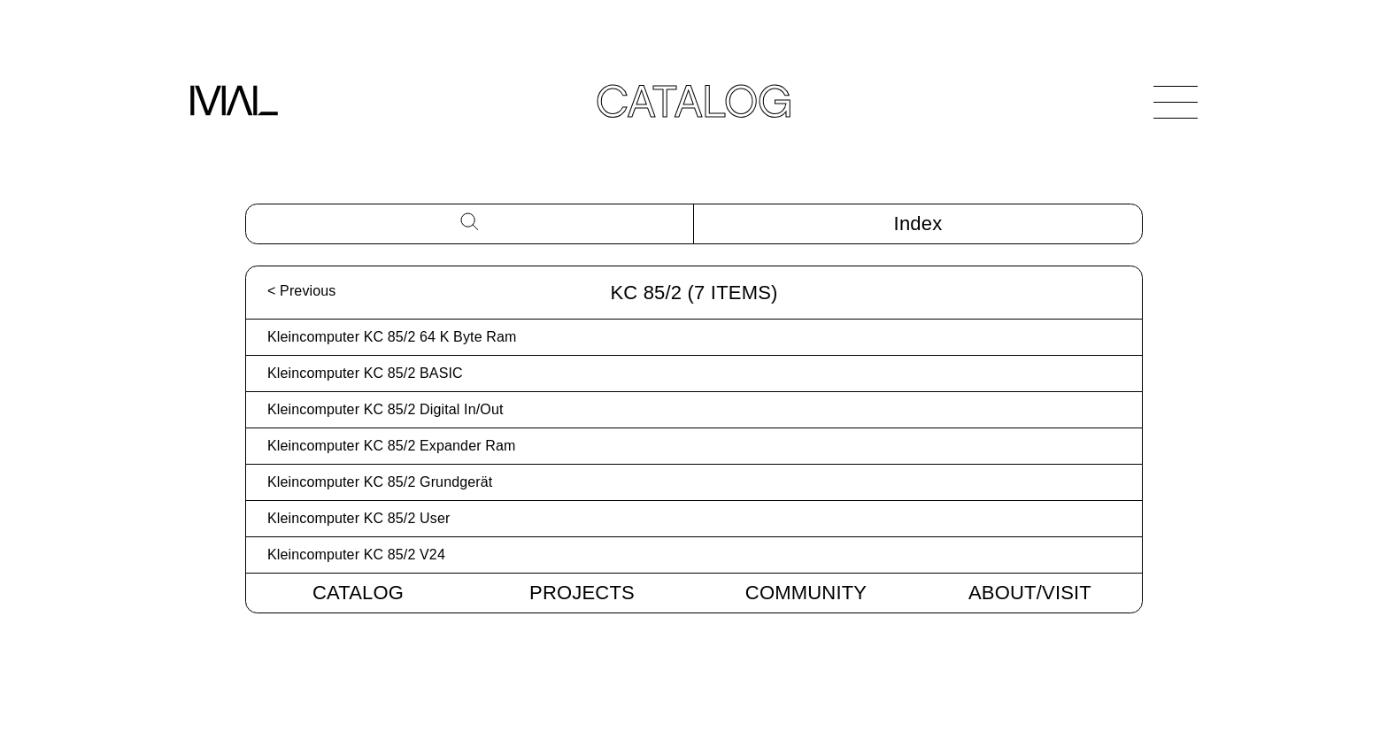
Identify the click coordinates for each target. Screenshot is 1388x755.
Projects (582, 593)
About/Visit (1029, 593)
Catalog (358, 593)
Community (806, 593)
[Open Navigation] (1175, 102)
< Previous (301, 290)
